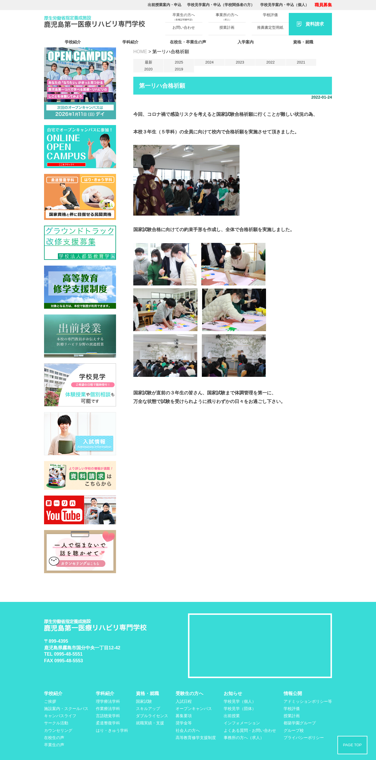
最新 (148, 62)
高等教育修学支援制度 (196, 737)
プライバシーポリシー (304, 737)
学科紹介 (130, 42)
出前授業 (232, 715)
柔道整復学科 (108, 723)
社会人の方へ (188, 730)
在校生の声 (54, 737)
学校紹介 (73, 42)
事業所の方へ (227, 17)
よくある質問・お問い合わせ (250, 730)
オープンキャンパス (194, 708)
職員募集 (323, 4)
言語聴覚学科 (108, 715)
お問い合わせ (183, 27)
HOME (140, 51)
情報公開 (293, 693)
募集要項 (184, 715)
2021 (301, 62)
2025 (179, 62)
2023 (240, 62)
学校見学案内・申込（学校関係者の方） (221, 5)
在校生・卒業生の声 (188, 42)
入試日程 (184, 701)
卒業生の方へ (183, 17)
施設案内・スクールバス (66, 708)
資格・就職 (303, 42)
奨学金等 (184, 723)
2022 (270, 62)
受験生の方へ (189, 693)
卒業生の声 (54, 744)
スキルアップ (148, 708)
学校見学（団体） (240, 708)
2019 (179, 69)
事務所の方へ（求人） (244, 737)
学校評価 (270, 15)
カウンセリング (58, 730)
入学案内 (246, 42)
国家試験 (144, 701)
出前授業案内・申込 (164, 5)
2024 (209, 62)
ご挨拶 (50, 701)
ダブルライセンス (152, 715)
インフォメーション (242, 723)
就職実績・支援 (150, 723)
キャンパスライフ (60, 715)
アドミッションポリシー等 (308, 701)
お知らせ (233, 693)
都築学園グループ (300, 723)
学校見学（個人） (240, 701)
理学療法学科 (108, 701)
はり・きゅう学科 (112, 730)
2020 (148, 69)
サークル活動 (56, 723)
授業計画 (226, 27)
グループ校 (294, 730)
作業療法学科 (108, 708)
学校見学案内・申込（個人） (284, 5)
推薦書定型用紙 (270, 27)
